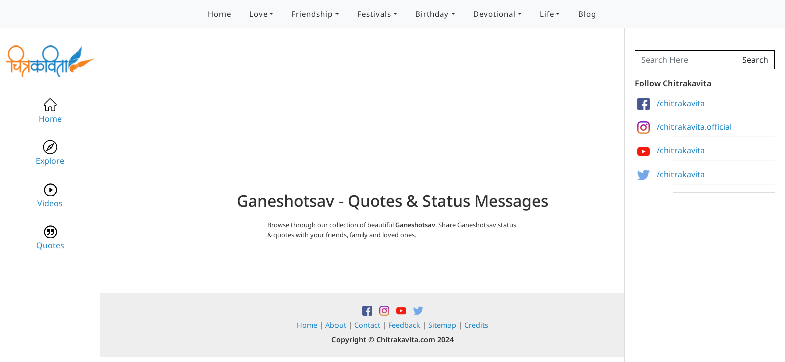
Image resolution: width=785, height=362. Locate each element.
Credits (476, 325)
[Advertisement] (393, 120)
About (335, 325)
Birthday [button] (432, 14)
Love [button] (258, 14)
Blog (587, 14)
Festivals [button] (374, 14)
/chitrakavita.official (684, 126)
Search (755, 59)
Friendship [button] (312, 14)
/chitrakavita (671, 103)
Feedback (404, 325)
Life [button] (547, 14)
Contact (367, 325)
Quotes (50, 237)
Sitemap (442, 325)
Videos (50, 195)
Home (219, 14)
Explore (50, 153)
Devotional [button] (494, 14)
